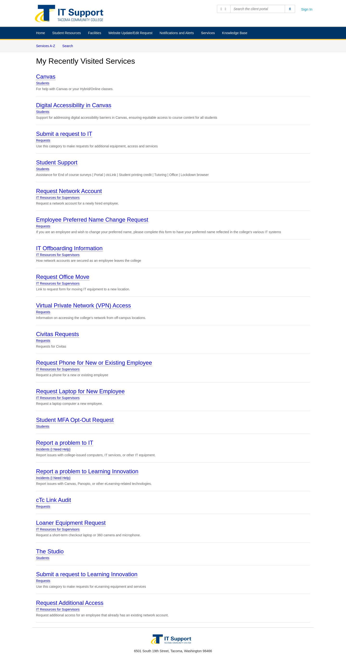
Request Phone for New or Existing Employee (94, 362)
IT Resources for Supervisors (58, 198)
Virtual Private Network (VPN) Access (83, 305)
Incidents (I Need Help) (53, 449)
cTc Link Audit (53, 500)
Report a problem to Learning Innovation (87, 471)
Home (40, 33)
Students (42, 83)
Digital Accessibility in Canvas (73, 105)
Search (67, 46)
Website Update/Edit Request (130, 33)
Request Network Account (69, 191)
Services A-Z (45, 46)
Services (208, 33)
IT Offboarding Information (69, 248)
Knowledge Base (234, 33)
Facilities (94, 33)
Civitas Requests (57, 334)
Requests (43, 140)
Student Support (56, 162)
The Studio (50, 551)
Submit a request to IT (64, 134)
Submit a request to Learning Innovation (86, 574)
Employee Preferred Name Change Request (92, 219)
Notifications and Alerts (177, 33)
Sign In (306, 9)
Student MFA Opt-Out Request (75, 420)
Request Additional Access (69, 603)
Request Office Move (62, 277)
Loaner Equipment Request (71, 522)
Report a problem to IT (64, 442)
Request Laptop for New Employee (80, 391)
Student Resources (66, 33)
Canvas (46, 76)
